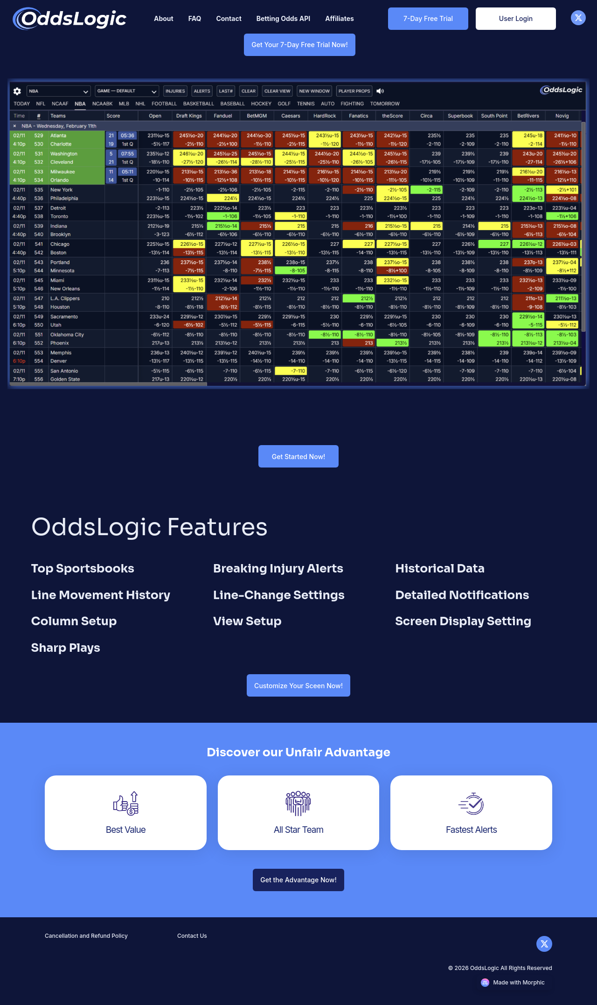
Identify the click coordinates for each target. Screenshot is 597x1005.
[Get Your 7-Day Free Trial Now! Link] (299, 44)
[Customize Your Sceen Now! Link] (298, 685)
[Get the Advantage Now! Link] (298, 879)
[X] (578, 22)
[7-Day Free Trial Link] (428, 18)
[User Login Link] (516, 18)
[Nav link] (164, 18)
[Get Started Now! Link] (298, 456)
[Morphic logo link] (515, 982)
